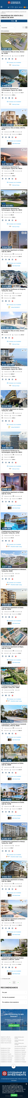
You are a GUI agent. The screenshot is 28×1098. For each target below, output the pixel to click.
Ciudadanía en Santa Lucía (7, 1056)
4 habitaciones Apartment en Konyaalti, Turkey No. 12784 (10, 532)
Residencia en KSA (5, 1050)
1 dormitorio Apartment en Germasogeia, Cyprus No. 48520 (11, 89)
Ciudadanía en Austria (20, 1059)
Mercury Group (15, 65)
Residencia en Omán (5, 1048)
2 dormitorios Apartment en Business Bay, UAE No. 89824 (13, 919)
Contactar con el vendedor (15, 62)
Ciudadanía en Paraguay (20, 1061)
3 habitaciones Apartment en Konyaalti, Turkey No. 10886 (10, 686)
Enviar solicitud (14, 1025)
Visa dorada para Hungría (21, 1046)
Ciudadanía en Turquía (20, 1056)
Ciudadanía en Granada (6, 1059)
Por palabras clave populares (10, 1002)
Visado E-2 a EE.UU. (5, 1037)
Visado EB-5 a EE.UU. (6, 1039)
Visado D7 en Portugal (6, 1040)
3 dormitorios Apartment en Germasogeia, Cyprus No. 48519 (11, 167)
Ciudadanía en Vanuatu (6, 1061)
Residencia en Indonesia (20, 1052)
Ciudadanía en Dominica (6, 1057)
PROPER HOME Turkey (16, 546)
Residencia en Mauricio (20, 1048)
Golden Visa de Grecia (6, 1042)
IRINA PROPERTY (15, 307)
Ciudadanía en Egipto (20, 1057)
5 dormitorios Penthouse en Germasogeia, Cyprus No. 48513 (11, 451)
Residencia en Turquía (6, 1054)
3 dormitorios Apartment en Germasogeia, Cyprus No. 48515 (11, 209)
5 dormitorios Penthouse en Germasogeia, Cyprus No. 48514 (11, 368)
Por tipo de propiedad (8, 997)
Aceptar (14, 1095)
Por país (4, 992)
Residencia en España (20, 1050)
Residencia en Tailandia (20, 1054)
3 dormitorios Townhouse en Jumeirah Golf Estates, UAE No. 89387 (13, 724)
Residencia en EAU (5, 1052)
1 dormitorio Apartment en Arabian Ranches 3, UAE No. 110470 (12, 958)
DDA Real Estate (16, 143)
